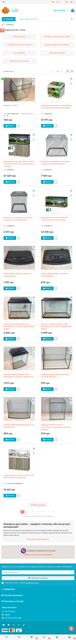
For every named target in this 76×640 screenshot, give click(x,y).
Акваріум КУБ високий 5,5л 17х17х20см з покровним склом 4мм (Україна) (55, 427)
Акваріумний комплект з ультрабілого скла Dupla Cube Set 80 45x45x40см (56, 107)
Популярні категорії (38, 601)
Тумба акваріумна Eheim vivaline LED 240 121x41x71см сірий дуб (19, 477)
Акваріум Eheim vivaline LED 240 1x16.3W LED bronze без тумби (54, 219)
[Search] (46, 19)
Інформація (38, 589)
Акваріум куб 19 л (11, 106)
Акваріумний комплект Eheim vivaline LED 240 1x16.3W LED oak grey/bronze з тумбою (19, 164)
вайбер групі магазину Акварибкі (38, 555)
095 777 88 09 (9, 611)
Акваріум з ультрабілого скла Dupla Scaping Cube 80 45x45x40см (55, 163)
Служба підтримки (38, 595)
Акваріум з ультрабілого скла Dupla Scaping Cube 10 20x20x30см (18, 219)
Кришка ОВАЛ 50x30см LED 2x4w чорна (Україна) (17, 275)
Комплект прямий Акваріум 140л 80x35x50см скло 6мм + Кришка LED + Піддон (56, 326)
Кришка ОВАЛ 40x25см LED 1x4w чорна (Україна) (54, 275)
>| (53, 512)
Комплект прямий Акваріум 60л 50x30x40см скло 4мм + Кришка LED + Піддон (19, 326)
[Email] (38, 572)
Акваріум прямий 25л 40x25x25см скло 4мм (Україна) (55, 376)
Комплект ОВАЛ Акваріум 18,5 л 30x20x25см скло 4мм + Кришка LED (18, 376)
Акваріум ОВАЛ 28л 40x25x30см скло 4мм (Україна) (19, 426)
